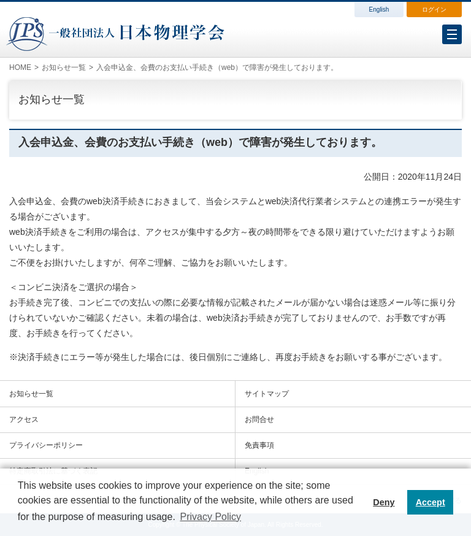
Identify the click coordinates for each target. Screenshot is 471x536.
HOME (20, 67)
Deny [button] (383, 502)
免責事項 (259, 445)
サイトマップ (267, 393)
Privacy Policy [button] (210, 516)
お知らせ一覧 (64, 67)
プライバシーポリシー (46, 445)
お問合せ (259, 419)
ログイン (434, 9)
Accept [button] (430, 502)
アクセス (24, 419)
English (379, 9)
